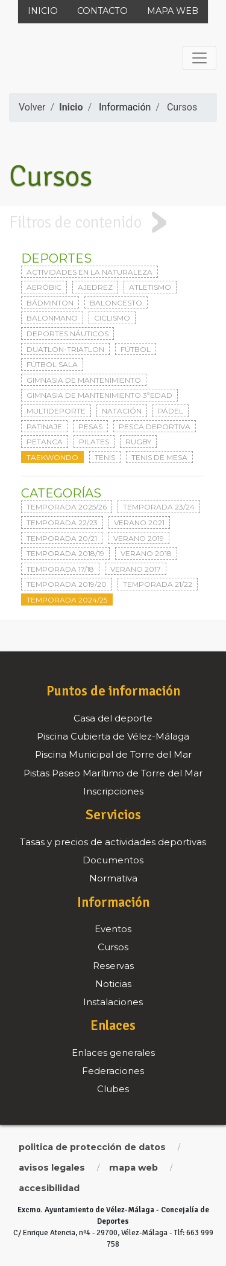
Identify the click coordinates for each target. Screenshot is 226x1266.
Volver (32, 107)
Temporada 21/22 (157, 584)
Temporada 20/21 (62, 538)
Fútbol (136, 349)
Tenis (105, 457)
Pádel (170, 410)
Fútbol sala (52, 364)
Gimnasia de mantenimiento (84, 380)
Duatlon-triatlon (65, 349)
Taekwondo (52, 457)
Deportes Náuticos (67, 333)
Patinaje (44, 426)
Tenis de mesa (159, 457)
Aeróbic (44, 287)
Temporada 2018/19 (65, 553)
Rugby (138, 441)
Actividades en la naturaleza (89, 272)
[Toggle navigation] (199, 58)
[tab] (113, 222)
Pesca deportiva (154, 426)
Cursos (182, 107)
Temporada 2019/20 (67, 584)
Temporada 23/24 (159, 506)
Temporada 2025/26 (67, 506)
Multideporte (56, 410)
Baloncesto (116, 302)
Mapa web (172, 10)
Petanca (45, 441)
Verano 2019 (138, 538)
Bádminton (50, 302)
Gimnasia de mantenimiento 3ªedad (99, 395)
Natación (122, 410)
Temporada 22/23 (62, 522)
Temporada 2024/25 (67, 599)
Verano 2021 (139, 522)
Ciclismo (112, 317)
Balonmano (52, 317)
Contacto (102, 10)
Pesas (90, 426)
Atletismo (150, 287)
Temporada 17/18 (60, 569)
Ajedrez (95, 287)
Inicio (43, 10)
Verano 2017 (135, 569)
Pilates (94, 441)
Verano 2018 (146, 553)
